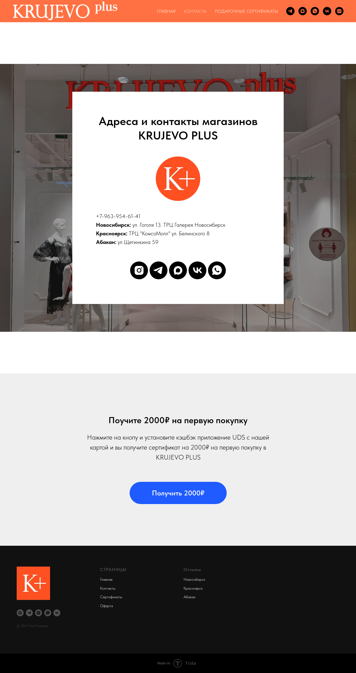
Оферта (106, 606)
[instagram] (339, 11)
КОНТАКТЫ (195, 11)
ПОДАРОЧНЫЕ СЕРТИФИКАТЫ (246, 11)
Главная (106, 579)
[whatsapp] (315, 11)
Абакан (190, 597)
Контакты (107, 588)
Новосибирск (194, 579)
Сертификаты (111, 597)
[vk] (327, 11)
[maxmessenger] (302, 11)
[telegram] (290, 11)
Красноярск (193, 588)
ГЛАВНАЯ (166, 11)
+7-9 (101, 216)
